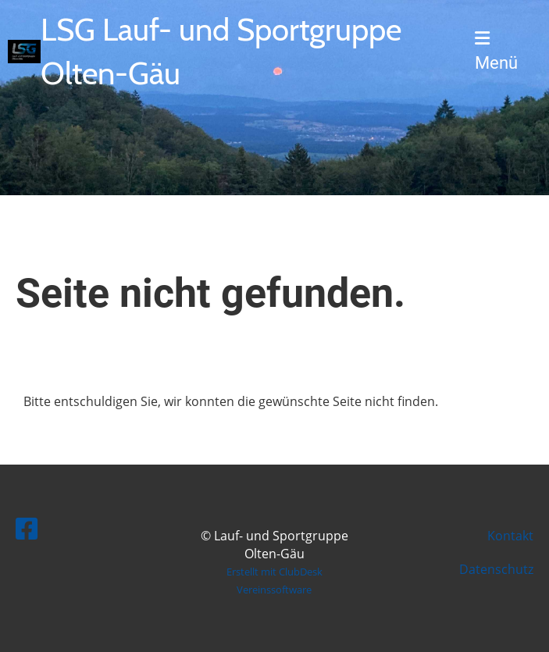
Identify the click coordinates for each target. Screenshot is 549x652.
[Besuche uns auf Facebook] (26, 528)
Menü (496, 51)
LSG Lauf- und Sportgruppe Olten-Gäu (221, 51)
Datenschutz (496, 569)
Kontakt (510, 535)
